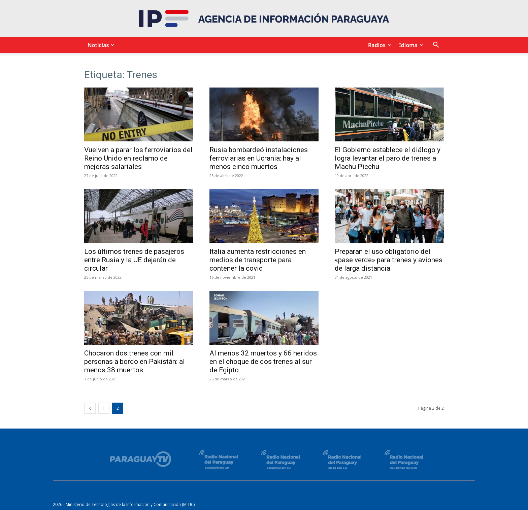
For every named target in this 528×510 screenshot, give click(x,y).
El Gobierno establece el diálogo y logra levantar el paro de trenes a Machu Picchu (387, 158)
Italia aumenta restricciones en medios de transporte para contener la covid (257, 259)
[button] (436, 45)
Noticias (100, 45)
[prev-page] (90, 408)
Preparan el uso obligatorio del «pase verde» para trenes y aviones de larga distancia (388, 259)
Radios (378, 45)
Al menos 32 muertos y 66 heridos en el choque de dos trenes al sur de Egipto (263, 361)
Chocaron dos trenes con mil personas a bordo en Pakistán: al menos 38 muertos (134, 361)
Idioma (410, 45)
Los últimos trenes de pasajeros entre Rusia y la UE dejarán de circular (134, 259)
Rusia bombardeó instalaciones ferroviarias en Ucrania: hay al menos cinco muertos (258, 158)
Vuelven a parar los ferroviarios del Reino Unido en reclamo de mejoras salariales (138, 158)
